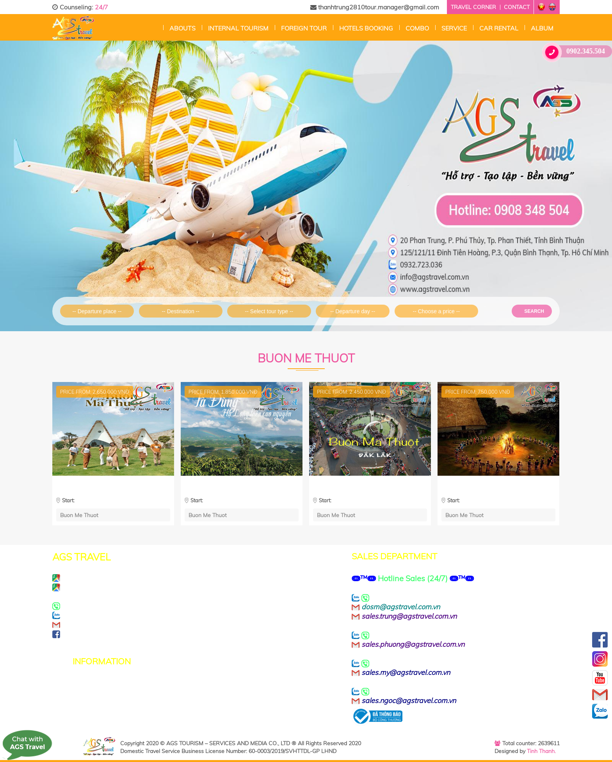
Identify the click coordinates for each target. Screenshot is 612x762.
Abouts (182, 28)
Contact (517, 7)
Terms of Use (93, 692)
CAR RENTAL (498, 28)
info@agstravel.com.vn (113, 624)
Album (542, 28)
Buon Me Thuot (79, 515)
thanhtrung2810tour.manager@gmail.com (374, 7)
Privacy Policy (94, 683)
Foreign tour (304, 28)
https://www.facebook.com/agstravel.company (155, 634)
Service (454, 28)
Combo (417, 28)
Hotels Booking (366, 28)
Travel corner (473, 7)
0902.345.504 (576, 51)
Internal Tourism (238, 28)
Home (157, 27)
